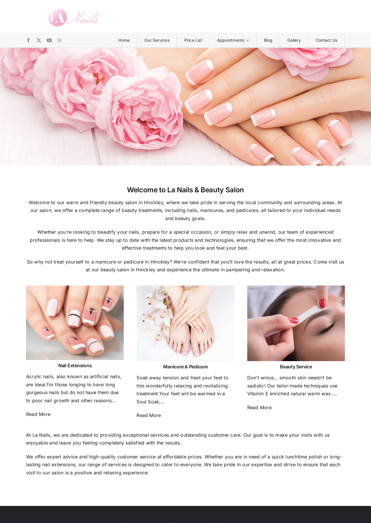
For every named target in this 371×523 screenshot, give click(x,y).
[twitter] (39, 40)
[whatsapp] (60, 40)
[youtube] (49, 40)
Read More (38, 414)
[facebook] (28, 40)
